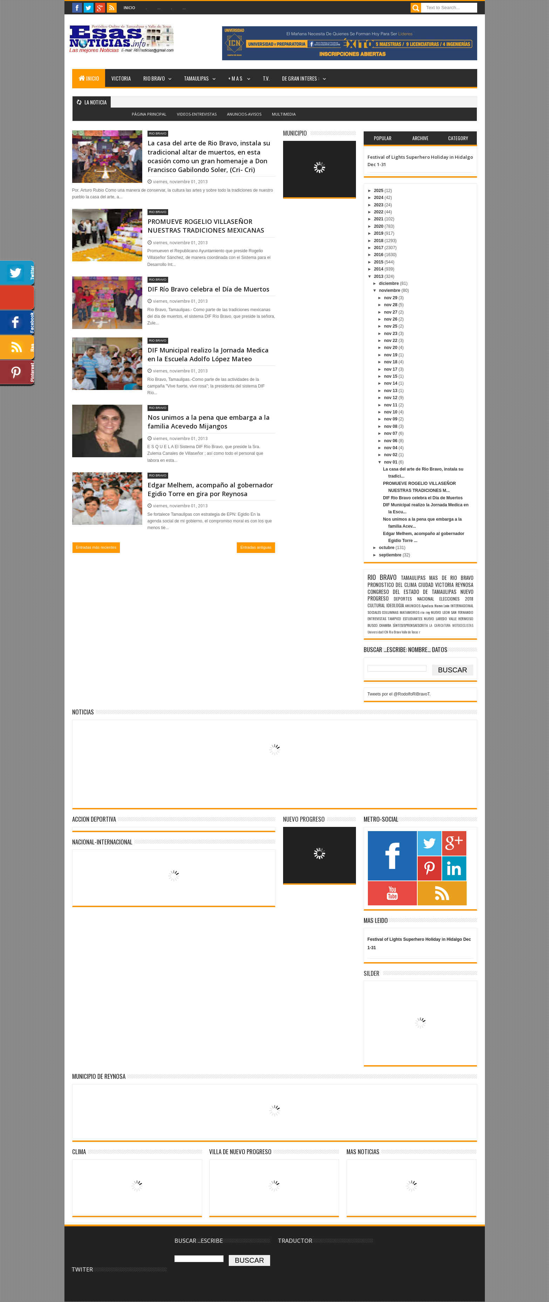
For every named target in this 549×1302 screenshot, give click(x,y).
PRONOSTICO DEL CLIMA (392, 584)
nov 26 (391, 319)
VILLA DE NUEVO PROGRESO (240, 1151)
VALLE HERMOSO (461, 618)
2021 (379, 219)
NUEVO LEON (440, 612)
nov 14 (391, 383)
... (158, 7)
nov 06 (391, 440)
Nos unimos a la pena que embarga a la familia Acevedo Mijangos (208, 421)
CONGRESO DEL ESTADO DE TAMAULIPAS (412, 591)
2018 (379, 240)
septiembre (391, 555)
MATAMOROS (409, 612)
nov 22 (391, 340)
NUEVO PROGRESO (304, 819)
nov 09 (391, 419)
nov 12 (391, 397)
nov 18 (391, 361)
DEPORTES (403, 599)
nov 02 (391, 454)
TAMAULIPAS (196, 78)
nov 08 (391, 426)
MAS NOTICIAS (362, 1151)
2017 (379, 247)
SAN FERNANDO (462, 612)
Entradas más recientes (96, 547)
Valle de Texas (410, 632)
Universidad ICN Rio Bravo (384, 632)
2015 (379, 262)
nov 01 (391, 462)
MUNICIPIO (295, 133)
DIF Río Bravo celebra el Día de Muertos (208, 289)
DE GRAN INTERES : (300, 78)
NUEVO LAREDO (435, 618)
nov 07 (391, 433)
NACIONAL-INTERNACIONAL (102, 841)
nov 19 (391, 354)
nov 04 (391, 447)
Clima (79, 1151)
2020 (379, 226)
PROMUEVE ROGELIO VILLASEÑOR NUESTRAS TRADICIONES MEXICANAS (205, 225)
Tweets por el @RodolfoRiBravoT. (399, 694)
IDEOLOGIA (395, 605)
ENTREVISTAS (377, 618)
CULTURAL (376, 605)
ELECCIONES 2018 (456, 599)
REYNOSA (464, 584)
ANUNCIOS (412, 605)
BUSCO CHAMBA (379, 625)
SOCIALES (374, 612)
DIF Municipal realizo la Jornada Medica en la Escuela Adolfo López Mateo (208, 354)
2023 (379, 205)
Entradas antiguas (256, 547)
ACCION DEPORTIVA (94, 819)
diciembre (389, 283)
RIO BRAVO (154, 78)
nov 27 (391, 312)
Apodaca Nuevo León (435, 605)
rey (428, 612)
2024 (379, 197)
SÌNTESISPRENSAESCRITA (410, 625)
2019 (379, 233)
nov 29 (391, 297)
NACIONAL (425, 599)
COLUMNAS (390, 612)
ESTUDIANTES (412, 618)
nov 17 (391, 369)
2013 (379, 276)
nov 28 (391, 304)
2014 (379, 269)
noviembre (390, 290)
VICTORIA (121, 78)
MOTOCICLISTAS (462, 625)
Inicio (129, 7)
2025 (379, 190)
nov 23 (391, 333)
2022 (379, 212)
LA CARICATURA (440, 625)
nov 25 (391, 326)
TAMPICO (394, 618)
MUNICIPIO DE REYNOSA (98, 1076)
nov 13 (391, 390)
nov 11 (391, 405)
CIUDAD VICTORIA (436, 584)
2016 (379, 254)
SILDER (371, 973)
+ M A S (235, 78)
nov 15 (391, 376)
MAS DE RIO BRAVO (451, 577)
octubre (387, 547)
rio (422, 612)
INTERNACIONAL (462, 605)
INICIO (88, 78)
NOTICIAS (83, 711)
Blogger (289, 118)
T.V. (266, 78)
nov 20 (391, 347)
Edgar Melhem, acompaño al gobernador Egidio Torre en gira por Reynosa (210, 489)
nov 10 (391, 412)
